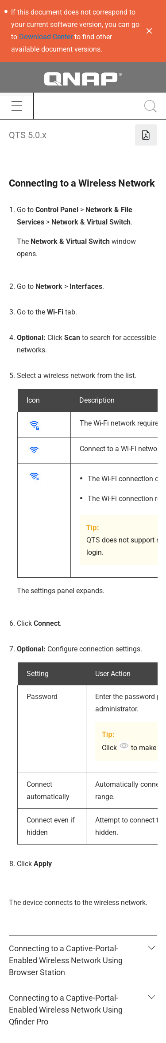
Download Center (46, 37)
